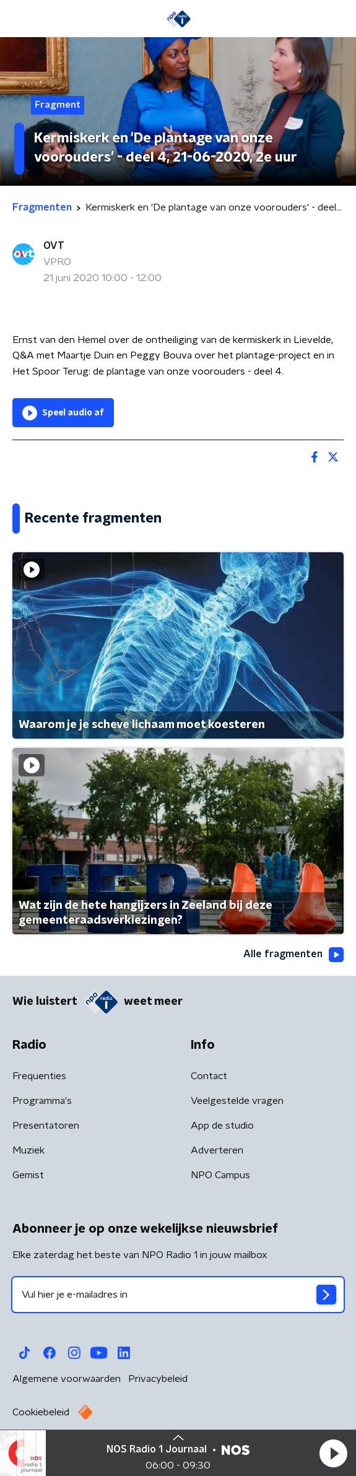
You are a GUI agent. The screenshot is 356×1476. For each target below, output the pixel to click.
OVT (53, 246)
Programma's (42, 1101)
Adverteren (217, 1150)
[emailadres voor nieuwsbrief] (178, 1294)
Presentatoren (45, 1126)
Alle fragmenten (293, 954)
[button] (333, 1453)
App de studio (222, 1126)
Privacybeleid (158, 1379)
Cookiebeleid (40, 1412)
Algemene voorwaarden (66, 1379)
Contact (209, 1076)
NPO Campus (220, 1175)
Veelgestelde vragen (237, 1101)
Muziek (28, 1150)
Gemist (28, 1175)
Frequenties (39, 1076)
